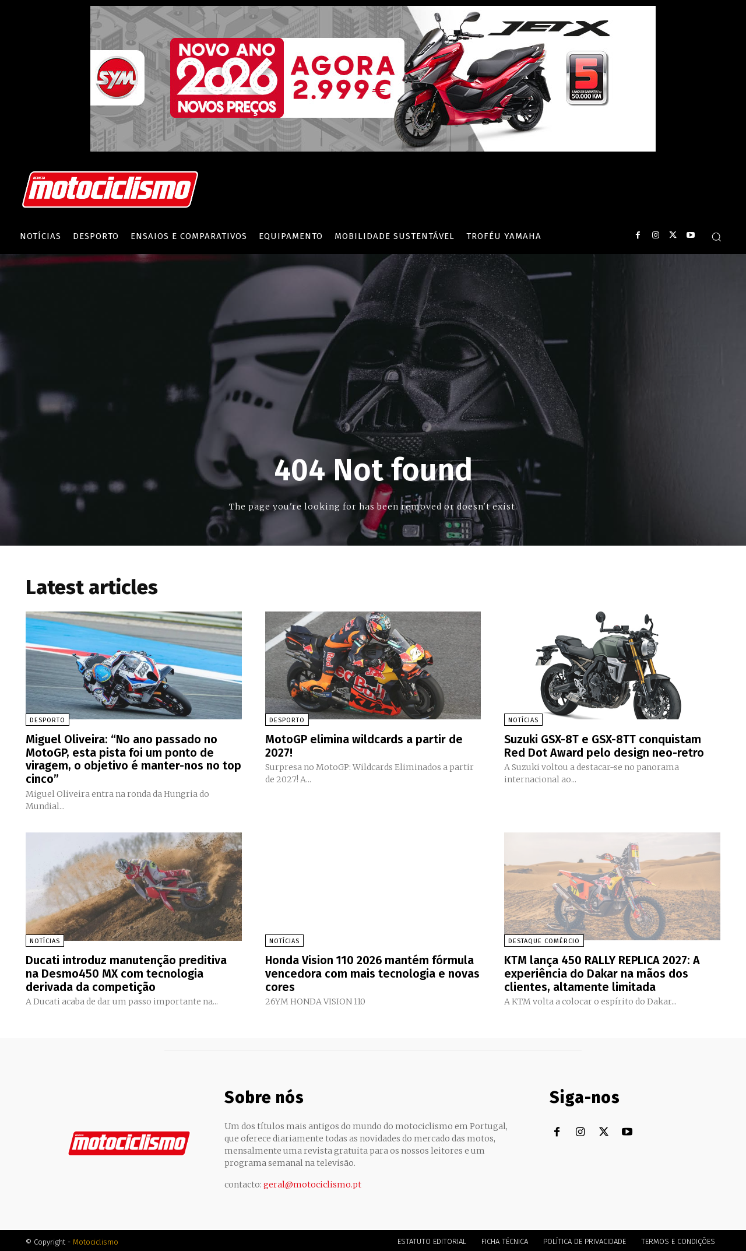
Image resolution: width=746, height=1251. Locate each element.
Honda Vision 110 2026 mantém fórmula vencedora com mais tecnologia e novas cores (372, 971)
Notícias (523, 720)
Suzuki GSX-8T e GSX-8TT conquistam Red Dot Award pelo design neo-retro (604, 745)
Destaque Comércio (544, 939)
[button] (716, 236)
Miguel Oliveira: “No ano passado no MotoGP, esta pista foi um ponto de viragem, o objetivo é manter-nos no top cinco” (133, 758)
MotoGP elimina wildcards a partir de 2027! (364, 745)
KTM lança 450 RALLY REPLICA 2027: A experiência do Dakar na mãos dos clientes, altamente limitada (602, 971)
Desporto (47, 720)
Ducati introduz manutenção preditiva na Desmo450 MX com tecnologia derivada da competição (126, 971)
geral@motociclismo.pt (312, 1181)
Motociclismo (95, 1239)
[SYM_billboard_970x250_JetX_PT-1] (373, 148)
